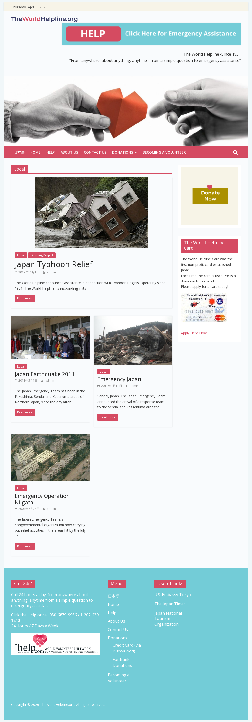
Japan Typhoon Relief (54, 264)
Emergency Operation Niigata (42, 499)
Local (21, 255)
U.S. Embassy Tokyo (172, 594)
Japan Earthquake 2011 (45, 374)
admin (51, 272)
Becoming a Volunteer (164, 152)
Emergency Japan (119, 379)
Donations (122, 152)
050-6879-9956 (63, 614)
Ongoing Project (42, 255)
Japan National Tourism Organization (168, 618)
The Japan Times (170, 604)
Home (35, 152)
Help (51, 152)
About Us (69, 152)
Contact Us (95, 152)
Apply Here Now (194, 333)
